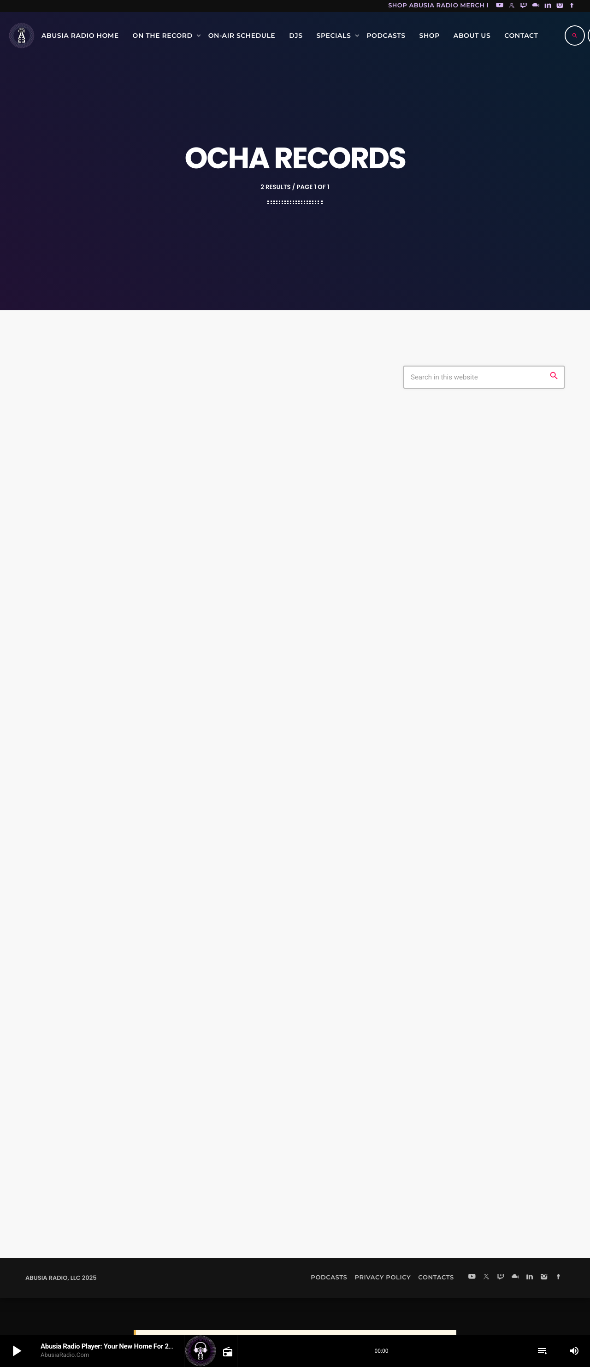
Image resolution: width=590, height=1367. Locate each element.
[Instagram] (560, 6)
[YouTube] (499, 6)
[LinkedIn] (548, 6)
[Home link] (22, 35)
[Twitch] (523, 6)
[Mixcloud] (536, 6)
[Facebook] (572, 6)
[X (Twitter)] (511, 6)
